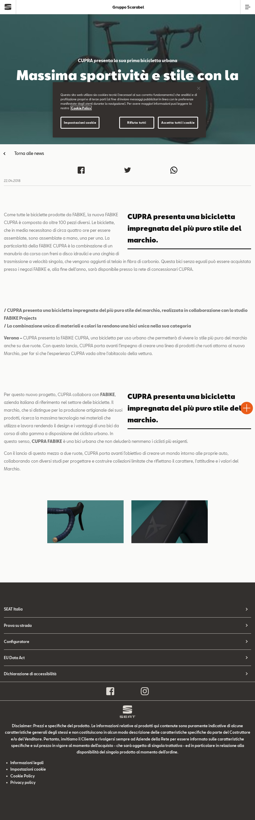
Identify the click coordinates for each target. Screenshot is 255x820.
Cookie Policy (22, 776)
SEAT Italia (13, 609)
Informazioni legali (27, 762)
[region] (129, 109)
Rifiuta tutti (136, 122)
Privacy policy (23, 782)
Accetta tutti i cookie (178, 122)
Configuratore (16, 641)
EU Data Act (14, 657)
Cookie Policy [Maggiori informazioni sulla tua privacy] (81, 108)
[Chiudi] (198, 88)
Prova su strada (18, 625)
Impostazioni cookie (28, 769)
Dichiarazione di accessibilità (30, 674)
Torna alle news (29, 153)
